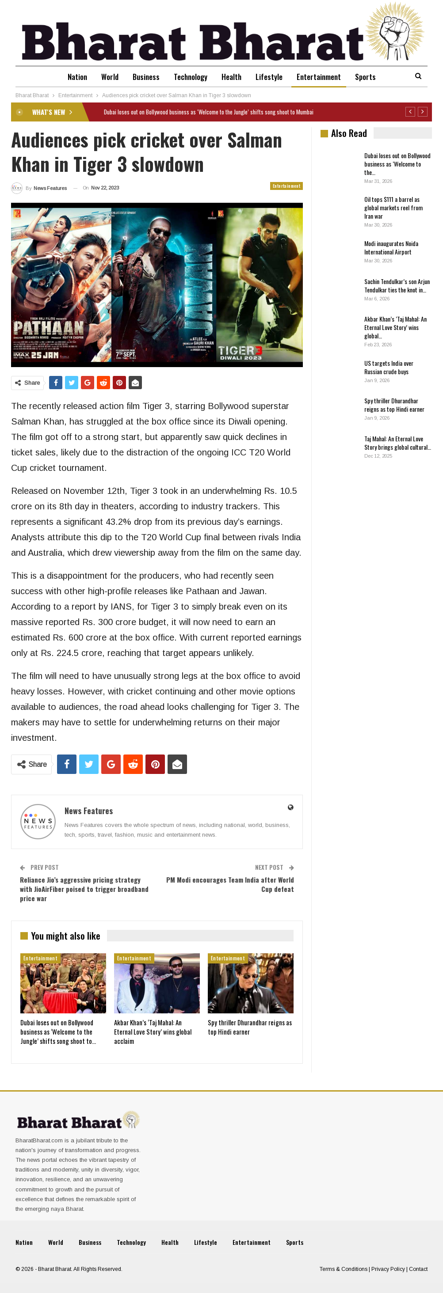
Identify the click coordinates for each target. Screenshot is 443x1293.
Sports (371, 76)
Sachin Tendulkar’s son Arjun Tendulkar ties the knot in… (397, 285)
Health (232, 76)
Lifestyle (271, 76)
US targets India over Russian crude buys (388, 367)
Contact (418, 1269)
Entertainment (323, 76)
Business (143, 76)
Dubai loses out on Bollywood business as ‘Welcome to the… (397, 164)
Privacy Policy (388, 1269)
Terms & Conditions (343, 1269)
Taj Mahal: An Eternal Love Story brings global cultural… (397, 442)
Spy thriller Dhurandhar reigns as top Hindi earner (394, 404)
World (105, 76)
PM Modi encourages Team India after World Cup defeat (230, 884)
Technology (189, 76)
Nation (71, 76)
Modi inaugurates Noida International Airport (391, 247)
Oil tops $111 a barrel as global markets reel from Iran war (393, 207)
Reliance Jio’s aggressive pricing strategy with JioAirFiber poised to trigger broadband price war (84, 889)
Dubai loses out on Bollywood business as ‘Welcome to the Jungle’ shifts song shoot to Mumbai (208, 111)
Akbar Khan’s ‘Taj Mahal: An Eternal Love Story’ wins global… (395, 327)
